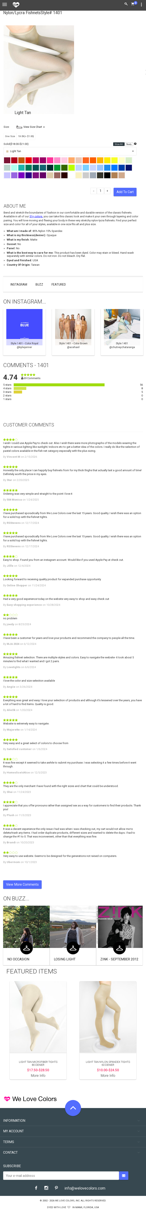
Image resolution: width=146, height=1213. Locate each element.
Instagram (19, 284)
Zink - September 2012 (119, 959)
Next (140, 332)
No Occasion (18, 959)
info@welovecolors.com (85, 1188)
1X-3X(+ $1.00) (26, 136)
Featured (59, 284)
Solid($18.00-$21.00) (16, 144)
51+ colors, (36, 216)
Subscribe (12, 1166)
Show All (119, 144)
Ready (129, 144)
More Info (38, 1076)
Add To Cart (125, 192)
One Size (10, 136)
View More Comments (22, 884)
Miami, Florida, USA (87, 1207)
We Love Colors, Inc (67, 1200)
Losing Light (65, 959)
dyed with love (56, 1207)
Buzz (39, 284)
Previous (5, 332)
